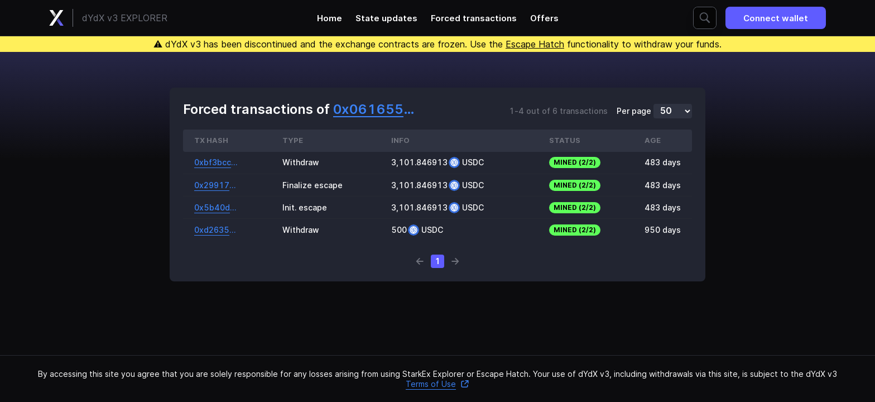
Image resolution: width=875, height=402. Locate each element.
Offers (544, 18)
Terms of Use (437, 384)
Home (329, 18)
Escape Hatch (535, 44)
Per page (634, 111)
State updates (386, 18)
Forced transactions (474, 18)
